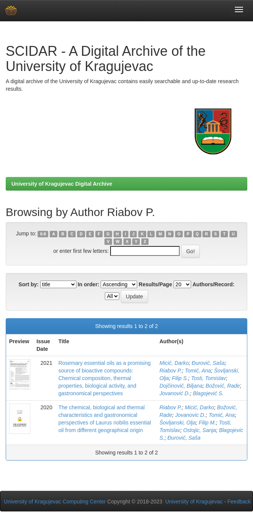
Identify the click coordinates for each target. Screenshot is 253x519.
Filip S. (180, 378)
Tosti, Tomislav (208, 378)
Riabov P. (171, 371)
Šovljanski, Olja (178, 423)
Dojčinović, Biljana (181, 386)
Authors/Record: (213, 284)
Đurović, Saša (208, 363)
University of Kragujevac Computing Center (55, 501)
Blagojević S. (208, 393)
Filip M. (207, 423)
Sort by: (29, 284)
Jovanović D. (175, 393)
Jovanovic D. (190, 415)
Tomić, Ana (198, 371)
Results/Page (155, 284)
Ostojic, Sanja (199, 430)
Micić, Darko (174, 363)
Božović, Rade (223, 386)
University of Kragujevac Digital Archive (61, 184)
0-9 (43, 234)
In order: (88, 284)
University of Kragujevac (194, 501)
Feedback (239, 501)
